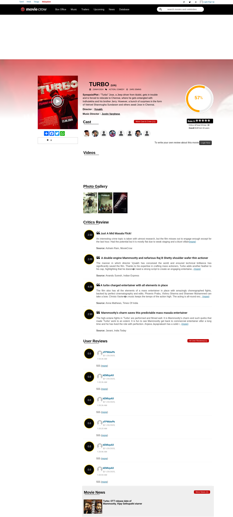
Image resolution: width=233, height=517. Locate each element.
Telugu (36, 2)
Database (124, 9)
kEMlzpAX (108, 375)
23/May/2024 (98, 89)
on (210, 120)
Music (74, 9)
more (104, 366)
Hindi (29, 2)
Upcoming (99, 9)
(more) (192, 241)
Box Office (60, 9)
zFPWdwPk (109, 352)
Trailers (85, 9)
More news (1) (202, 492)
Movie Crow (34, 10)
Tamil (21, 2)
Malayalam (46, 2)
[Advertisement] (116, 37)
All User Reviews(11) (198, 341)
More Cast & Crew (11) (145, 121)
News (112, 9)
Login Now (205, 143)
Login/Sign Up (207, 2)
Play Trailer (57, 105)
